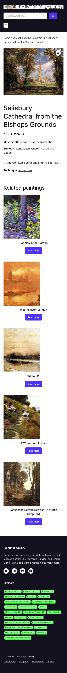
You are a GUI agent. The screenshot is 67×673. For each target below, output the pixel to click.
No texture (25, 170)
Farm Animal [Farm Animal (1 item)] (54, 612)
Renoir (27, 562)
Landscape (23, 148)
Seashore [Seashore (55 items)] (47, 591)
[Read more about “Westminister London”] (33, 317)
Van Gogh (17, 562)
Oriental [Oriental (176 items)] (44, 596)
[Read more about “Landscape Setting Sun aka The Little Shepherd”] (33, 521)
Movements (10, 661)
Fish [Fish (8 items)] (42, 607)
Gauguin (36, 562)
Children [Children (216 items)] (40, 627)
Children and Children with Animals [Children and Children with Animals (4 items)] (18, 627)
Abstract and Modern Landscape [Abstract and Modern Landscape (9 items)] (18, 638)
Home (7, 37)
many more (53, 562)
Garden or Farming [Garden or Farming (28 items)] (27, 607)
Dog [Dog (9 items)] (8, 617)
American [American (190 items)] (28, 632)
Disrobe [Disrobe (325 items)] (20, 617)
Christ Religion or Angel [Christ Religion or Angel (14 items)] (43, 622)
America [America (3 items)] (42, 632)
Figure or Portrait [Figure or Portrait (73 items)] (13, 612)
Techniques (38, 661)
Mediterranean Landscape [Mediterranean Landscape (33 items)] (44, 602)
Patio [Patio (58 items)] (31, 596)
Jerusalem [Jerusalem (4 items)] (10, 607)
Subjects (23, 661)
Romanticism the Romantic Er (28, 37)
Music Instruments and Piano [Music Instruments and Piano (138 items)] (17, 602)
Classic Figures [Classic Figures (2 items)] (36, 617)
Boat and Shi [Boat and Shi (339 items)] (12, 632)
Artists (51, 661)
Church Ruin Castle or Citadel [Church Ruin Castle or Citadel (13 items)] (17, 622)
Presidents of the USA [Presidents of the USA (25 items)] (15, 596)
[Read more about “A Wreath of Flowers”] (33, 450)
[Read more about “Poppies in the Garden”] (33, 250)
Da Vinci (42, 558)
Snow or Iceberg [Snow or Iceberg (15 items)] (31, 591)
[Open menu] (6, 25)
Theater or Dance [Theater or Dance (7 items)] (13, 591)
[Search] (53, 16)
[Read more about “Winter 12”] (33, 384)
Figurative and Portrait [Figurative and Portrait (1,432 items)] (34, 612)
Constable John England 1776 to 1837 (35, 162)
